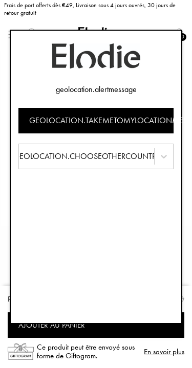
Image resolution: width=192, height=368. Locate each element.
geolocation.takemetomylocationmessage (101, 120)
